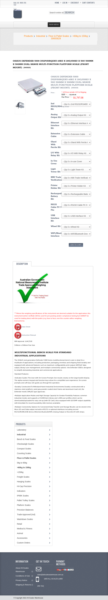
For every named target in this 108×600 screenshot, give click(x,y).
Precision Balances (25, 510)
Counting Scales (24, 453)
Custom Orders (23, 543)
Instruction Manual (25, 335)
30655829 (56, 38)
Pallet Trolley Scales (25, 500)
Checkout (75, 2)
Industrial (40, 36)
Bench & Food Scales (26, 439)
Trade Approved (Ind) (26, 514)
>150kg (20, 472)
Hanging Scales (24, 481)
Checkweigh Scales (25, 444)
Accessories (22, 538)
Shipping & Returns (24, 585)
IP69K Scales (23, 496)
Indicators (21, 491)
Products (28, 36)
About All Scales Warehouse (24, 569)
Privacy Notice (24, 580)
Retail (19, 524)
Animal (20, 533)
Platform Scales (24, 505)
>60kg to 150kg (80, 36)
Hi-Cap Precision (24, 486)
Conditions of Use (24, 576)
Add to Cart (76, 245)
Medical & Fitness (24, 529)
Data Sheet (22, 327)
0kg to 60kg (22, 463)
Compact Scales (24, 449)
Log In (64, 2)
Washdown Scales (25, 519)
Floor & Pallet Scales (59, 36)
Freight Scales (23, 477)
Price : (53, 93)
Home (57, 2)
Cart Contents (88, 2)
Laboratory (21, 430)
